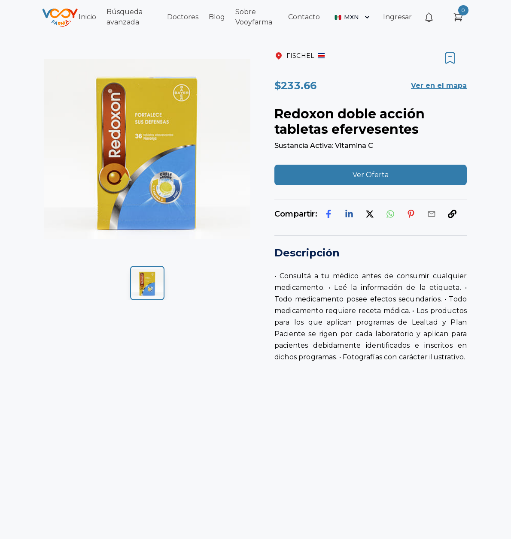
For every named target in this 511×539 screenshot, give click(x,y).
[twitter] (369, 214)
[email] (431, 214)
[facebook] (328, 214)
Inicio (87, 17)
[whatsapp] (390, 214)
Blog (217, 17)
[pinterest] (411, 214)
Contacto (304, 17)
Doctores (182, 17)
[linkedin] (349, 214)
